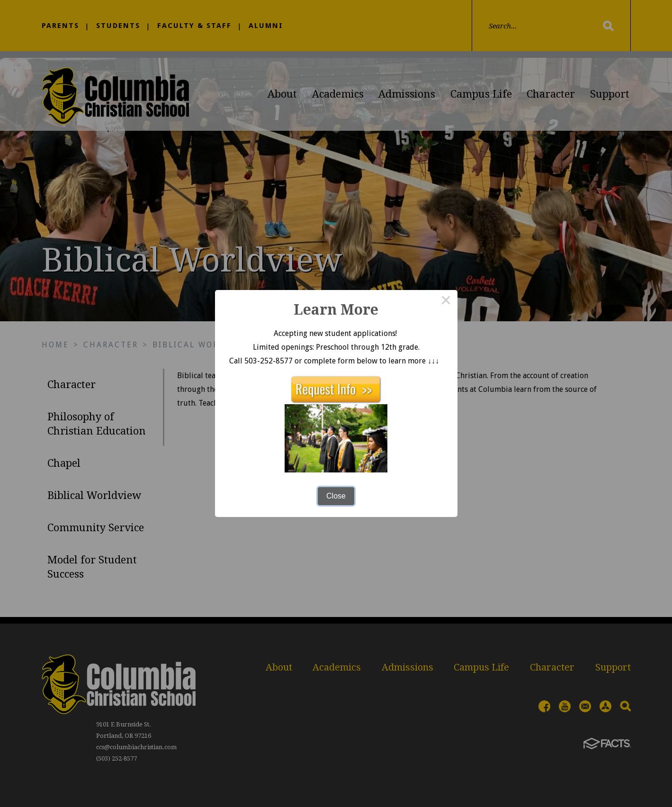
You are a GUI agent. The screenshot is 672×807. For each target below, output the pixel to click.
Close (336, 496)
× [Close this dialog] (446, 301)
